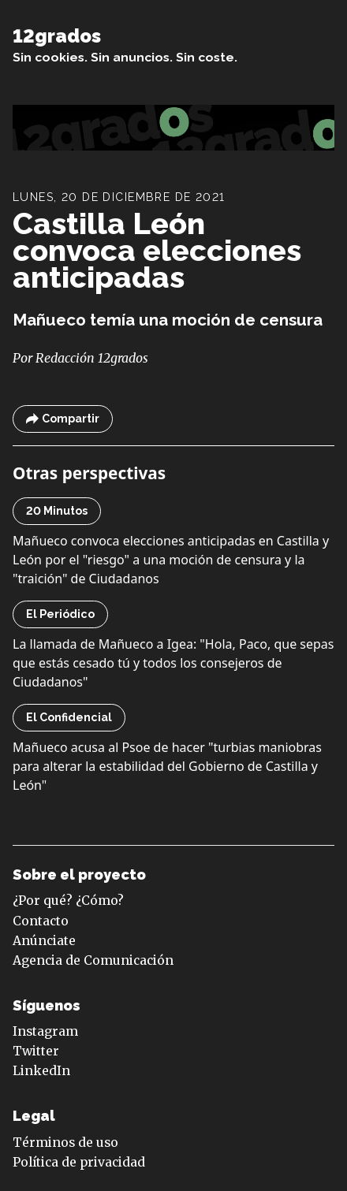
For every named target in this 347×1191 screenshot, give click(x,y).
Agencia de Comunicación (93, 960)
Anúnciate (44, 940)
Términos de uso (65, 1142)
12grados (57, 36)
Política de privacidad (79, 1162)
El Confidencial (69, 717)
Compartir (62, 419)
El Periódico (60, 614)
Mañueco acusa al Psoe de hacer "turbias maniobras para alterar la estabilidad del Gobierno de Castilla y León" (167, 766)
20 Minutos (57, 510)
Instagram (45, 1031)
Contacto (41, 921)
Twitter (36, 1051)
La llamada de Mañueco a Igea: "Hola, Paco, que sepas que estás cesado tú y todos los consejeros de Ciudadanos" (173, 662)
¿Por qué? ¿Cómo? (68, 900)
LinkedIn (41, 1070)
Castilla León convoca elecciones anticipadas (157, 250)
